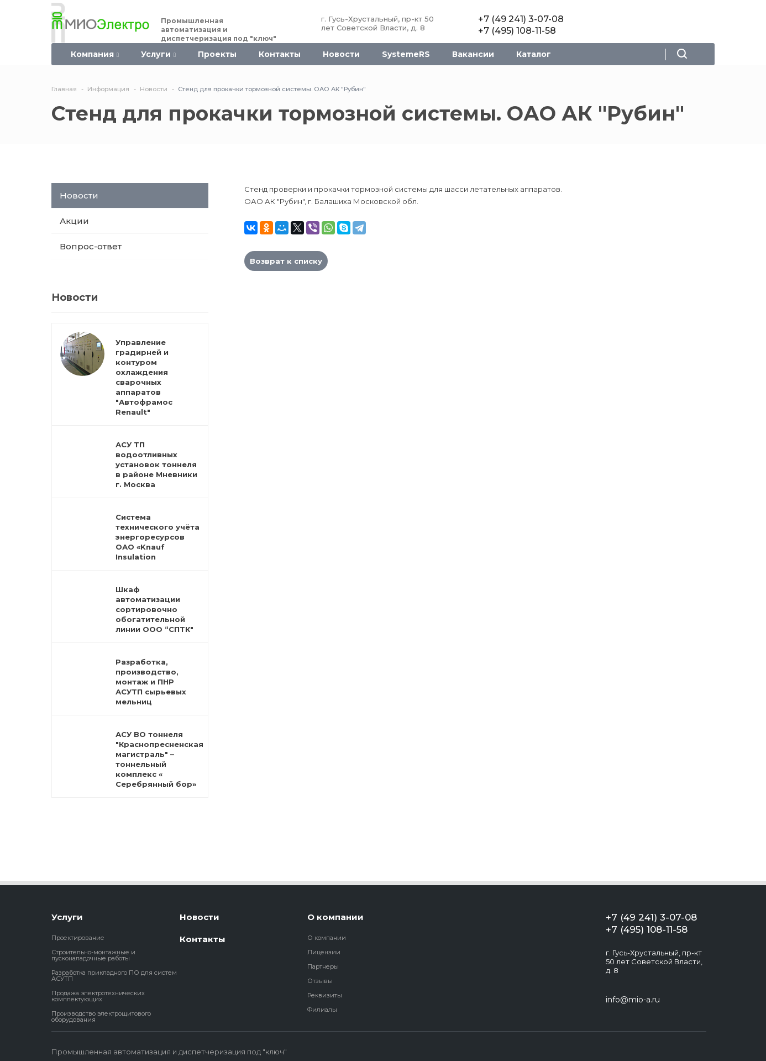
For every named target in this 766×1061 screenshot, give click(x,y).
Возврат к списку (286, 261)
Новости (341, 54)
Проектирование (77, 938)
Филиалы (322, 1009)
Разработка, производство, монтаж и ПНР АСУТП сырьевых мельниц (151, 681)
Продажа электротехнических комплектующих (98, 996)
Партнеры (323, 966)
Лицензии (323, 952)
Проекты (217, 54)
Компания (95, 54)
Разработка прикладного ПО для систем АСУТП (114, 975)
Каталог (533, 54)
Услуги (158, 54)
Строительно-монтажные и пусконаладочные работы (93, 955)
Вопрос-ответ (91, 246)
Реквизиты (324, 995)
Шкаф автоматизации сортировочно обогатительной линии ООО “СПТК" (154, 609)
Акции (74, 221)
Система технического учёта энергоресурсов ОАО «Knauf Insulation (158, 537)
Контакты (280, 54)
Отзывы (320, 981)
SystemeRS (406, 54)
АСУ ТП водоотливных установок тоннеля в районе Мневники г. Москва (156, 464)
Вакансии (473, 54)
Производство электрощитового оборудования (101, 1016)
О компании (335, 917)
